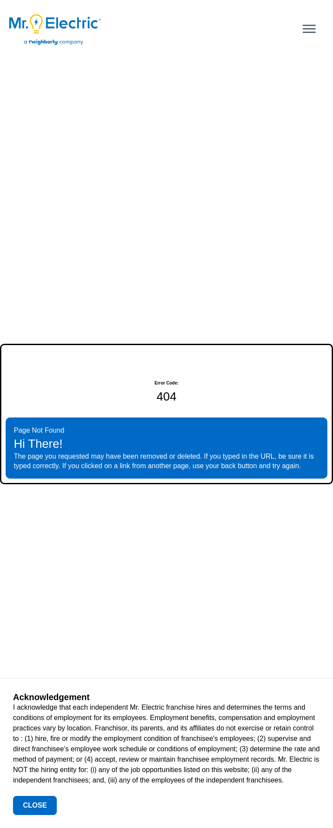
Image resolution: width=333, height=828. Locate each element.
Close (35, 805)
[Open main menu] (309, 29)
